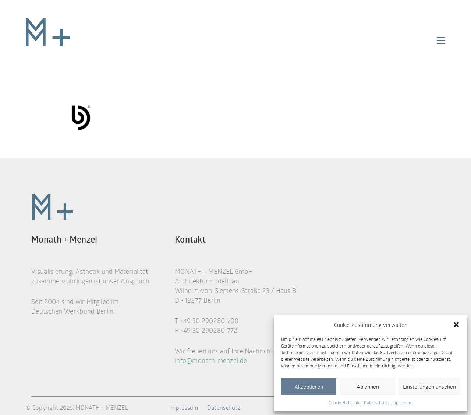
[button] (456, 324)
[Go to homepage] (48, 40)
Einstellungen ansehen (429, 386)
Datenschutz (375, 402)
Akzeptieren (308, 386)
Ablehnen (368, 386)
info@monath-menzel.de (211, 360)
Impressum (401, 402)
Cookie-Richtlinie (344, 402)
